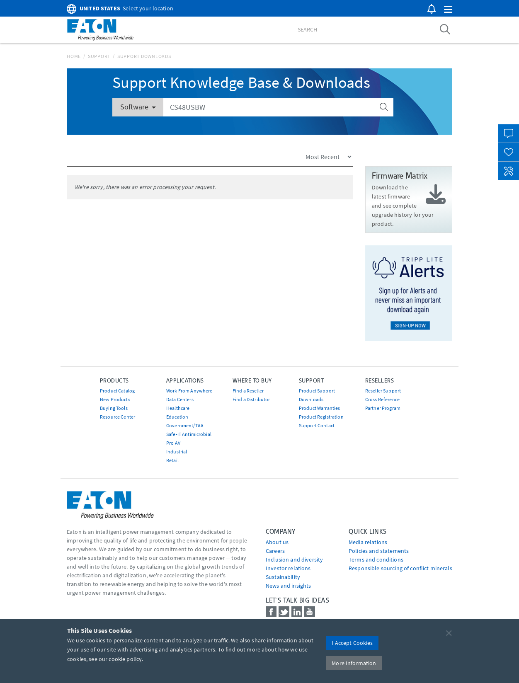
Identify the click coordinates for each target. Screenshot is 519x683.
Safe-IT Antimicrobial (188, 434)
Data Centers (180, 399)
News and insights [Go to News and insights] (288, 585)
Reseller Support (383, 391)
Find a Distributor (251, 399)
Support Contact (317, 425)
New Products (115, 399)
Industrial (176, 451)
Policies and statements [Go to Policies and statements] (379, 551)
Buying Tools (114, 408)
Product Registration (321, 417)
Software (138, 106)
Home (74, 56)
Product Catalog (117, 391)
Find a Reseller (248, 391)
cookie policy (125, 659)
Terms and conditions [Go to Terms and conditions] (376, 559)
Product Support (317, 391)
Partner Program (382, 408)
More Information (354, 663)
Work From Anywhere (189, 391)
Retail (172, 460)
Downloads (311, 399)
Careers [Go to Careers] (275, 551)
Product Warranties (319, 408)
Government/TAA (185, 425)
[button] (448, 9)
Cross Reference (382, 399)
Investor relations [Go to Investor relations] (288, 568)
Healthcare (177, 408)
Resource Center (117, 417)
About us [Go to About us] (277, 542)
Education (177, 417)
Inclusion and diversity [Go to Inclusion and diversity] (294, 559)
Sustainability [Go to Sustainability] (283, 577)
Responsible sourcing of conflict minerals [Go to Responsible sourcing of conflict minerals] (400, 568)
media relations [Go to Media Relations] (368, 542)
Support (99, 56)
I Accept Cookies (352, 643)
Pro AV (173, 443)
